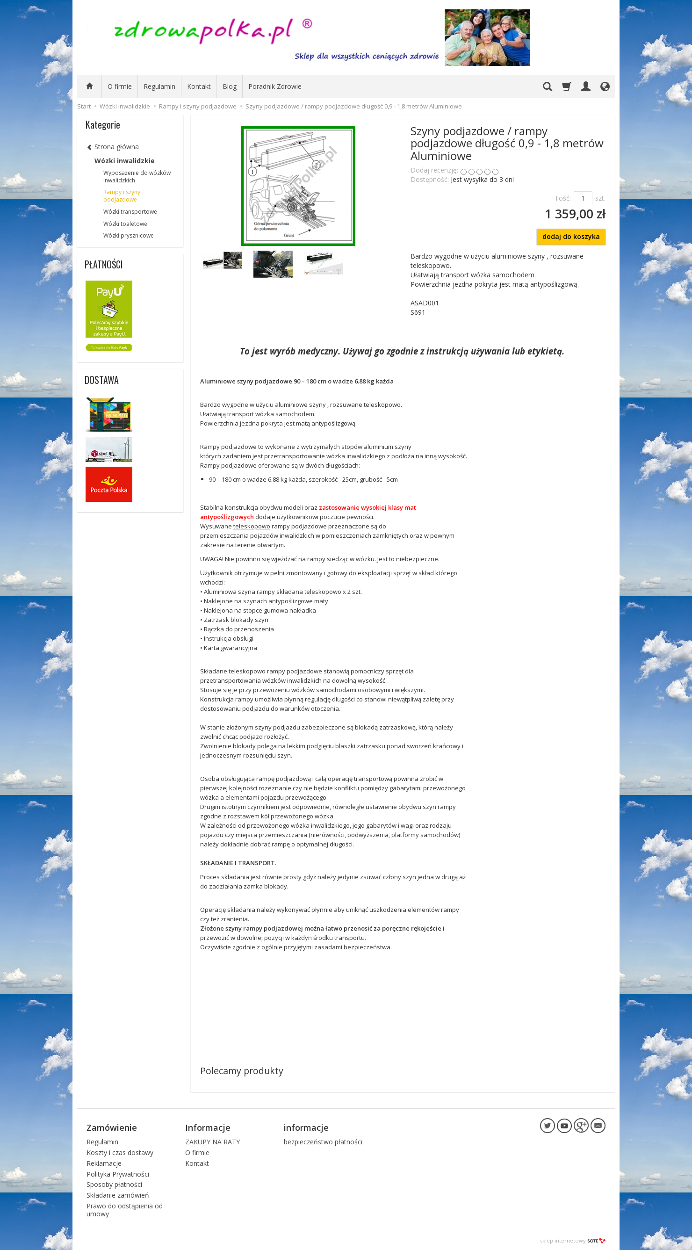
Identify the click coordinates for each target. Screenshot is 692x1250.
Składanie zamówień (117, 1195)
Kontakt (199, 86)
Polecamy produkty (241, 1070)
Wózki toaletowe (125, 224)
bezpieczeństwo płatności (323, 1141)
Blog (230, 86)
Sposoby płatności (114, 1184)
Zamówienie (111, 1127)
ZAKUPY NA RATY (212, 1141)
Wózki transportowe (130, 212)
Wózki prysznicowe (128, 235)
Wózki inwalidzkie (124, 160)
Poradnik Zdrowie (275, 86)
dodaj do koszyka (571, 236)
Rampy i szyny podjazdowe (121, 195)
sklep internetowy (573, 1240)
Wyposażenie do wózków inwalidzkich (137, 176)
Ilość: (563, 198)
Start (84, 106)
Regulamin (159, 86)
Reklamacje (104, 1162)
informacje (306, 1127)
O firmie (120, 86)
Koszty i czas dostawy (119, 1152)
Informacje (208, 1127)
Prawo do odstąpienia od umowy (124, 1209)
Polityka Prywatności (117, 1173)
